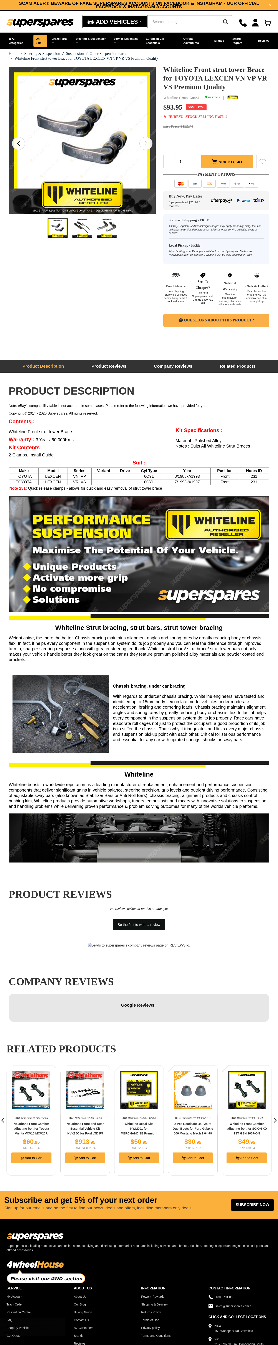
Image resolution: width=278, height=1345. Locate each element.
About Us (80, 1268)
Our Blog (80, 1276)
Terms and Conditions (155, 1307)
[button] (19, 41)
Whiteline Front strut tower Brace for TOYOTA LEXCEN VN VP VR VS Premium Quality (86, 58)
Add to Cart (227, 161)
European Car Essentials (155, 40)
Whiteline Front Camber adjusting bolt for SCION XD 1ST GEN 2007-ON (247, 1100)
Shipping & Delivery (154, 1276)
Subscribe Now (252, 1176)
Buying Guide (83, 1284)
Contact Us (81, 1292)
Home (13, 53)
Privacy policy (150, 1299)
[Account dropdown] (255, 22)
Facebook (109, 6)
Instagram (141, 6)
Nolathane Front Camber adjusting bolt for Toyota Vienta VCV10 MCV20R (31, 1100)
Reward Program (236, 40)
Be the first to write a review (139, 925)
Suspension (75, 53)
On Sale (38, 40)
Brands (219, 40)
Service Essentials (126, 40)
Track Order (15, 1276)
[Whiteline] (232, 97)
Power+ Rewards (152, 1268)
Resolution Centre (19, 1284)
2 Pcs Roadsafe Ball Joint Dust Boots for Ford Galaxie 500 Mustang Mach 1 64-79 (193, 1100)
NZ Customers (83, 1299)
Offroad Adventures (191, 40)
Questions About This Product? (216, 320)
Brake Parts (59, 40)
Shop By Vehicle (18, 1299)
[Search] (225, 21)
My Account (14, 1268)
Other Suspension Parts (107, 53)
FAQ (10, 1292)
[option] (139, 5)
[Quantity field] (180, 161)
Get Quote (14, 1307)
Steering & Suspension (91, 40)
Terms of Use (150, 1292)
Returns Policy (151, 1284)
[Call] (243, 22)
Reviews (263, 40)
